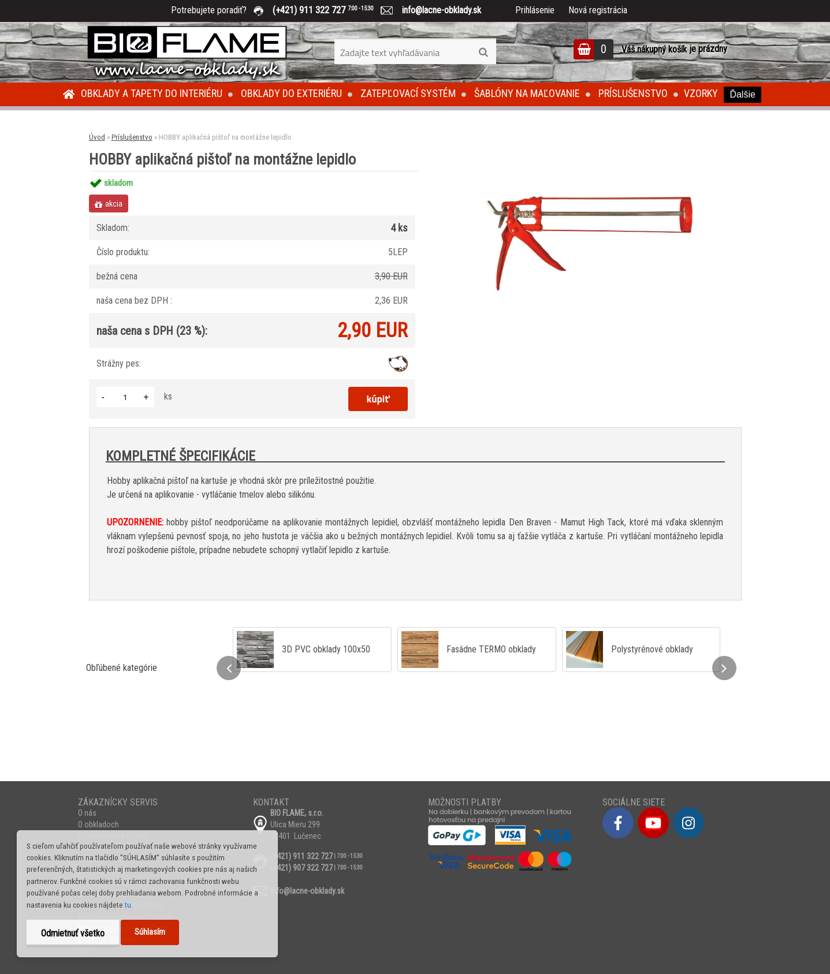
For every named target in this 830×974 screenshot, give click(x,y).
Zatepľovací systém (408, 93)
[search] (483, 53)
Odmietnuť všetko (73, 933)
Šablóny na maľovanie (527, 93)
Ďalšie (742, 94)
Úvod (97, 137)
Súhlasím (150, 932)
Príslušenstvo (633, 93)
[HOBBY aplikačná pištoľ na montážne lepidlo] (589, 171)
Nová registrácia (597, 10)
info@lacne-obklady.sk (437, 10)
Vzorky (701, 93)
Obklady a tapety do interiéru (151, 93)
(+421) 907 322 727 (301, 867)
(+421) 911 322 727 (331, 10)
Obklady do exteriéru (291, 93)
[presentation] (229, 668)
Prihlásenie (534, 10)
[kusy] (125, 397)
